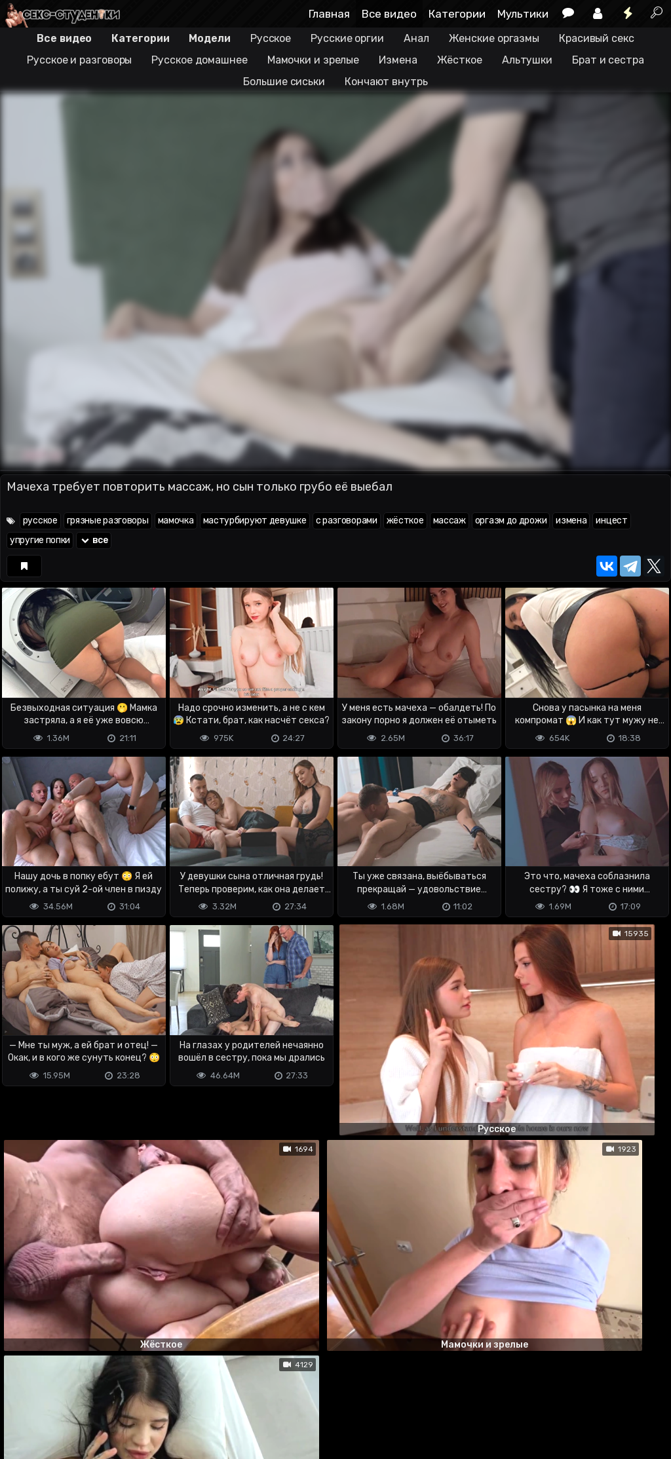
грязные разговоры (108, 520)
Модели (209, 38)
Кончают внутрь (386, 81)
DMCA (21, 1397)
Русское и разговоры (79, 60)
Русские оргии (347, 38)
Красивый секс (596, 38)
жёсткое (405, 520)
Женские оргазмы (494, 38)
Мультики (522, 13)
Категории (457, 13)
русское (40, 520)
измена (571, 520)
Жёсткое (459, 60)
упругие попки (40, 540)
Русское (270, 38)
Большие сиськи (284, 81)
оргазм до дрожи (511, 520)
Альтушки (527, 60)
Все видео (389, 13)
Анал (416, 38)
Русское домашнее (199, 60)
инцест (611, 520)
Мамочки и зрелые (313, 60)
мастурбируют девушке (255, 520)
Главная (329, 13)
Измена (398, 60)
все (93, 540)
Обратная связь (137, 1397)
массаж (449, 520)
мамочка (176, 520)
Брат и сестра (608, 60)
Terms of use (67, 1397)
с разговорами (346, 520)
